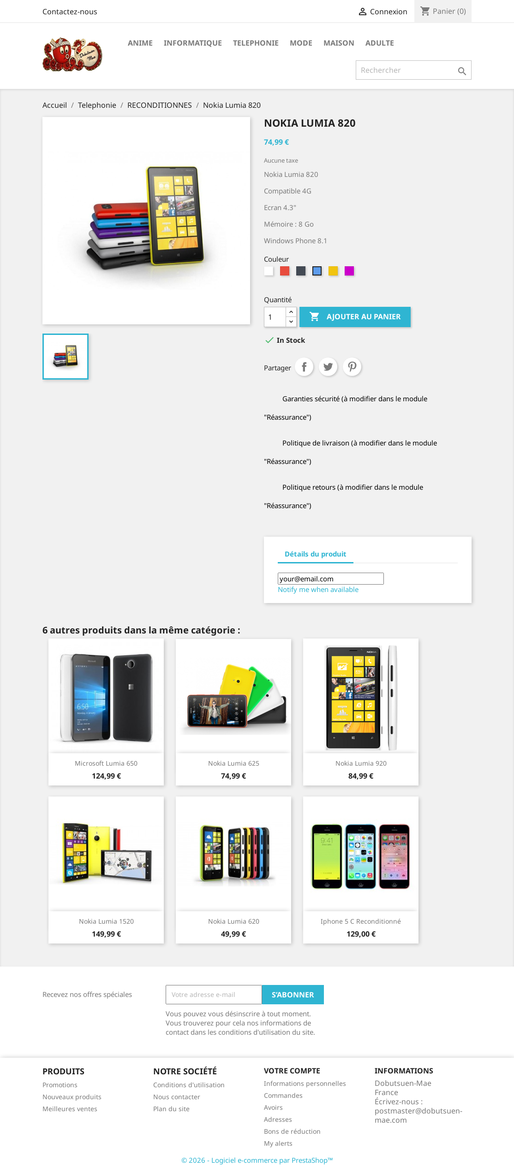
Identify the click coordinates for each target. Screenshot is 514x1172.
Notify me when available (318, 589)
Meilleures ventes (69, 1108)
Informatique (193, 43)
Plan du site (171, 1108)
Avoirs (273, 1107)
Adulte (379, 43)
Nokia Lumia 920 (361, 763)
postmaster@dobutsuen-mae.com (418, 1115)
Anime (140, 43)
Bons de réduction (292, 1131)
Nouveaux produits (72, 1096)
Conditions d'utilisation (189, 1084)
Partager (304, 366)
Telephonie (256, 43)
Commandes (283, 1095)
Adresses (278, 1119)
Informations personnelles (305, 1083)
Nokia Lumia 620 (233, 921)
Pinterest (352, 366)
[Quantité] (275, 317)
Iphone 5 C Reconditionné (361, 921)
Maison (338, 43)
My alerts (278, 1143)
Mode (301, 43)
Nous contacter (176, 1096)
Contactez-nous (69, 11)
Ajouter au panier (355, 317)
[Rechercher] (414, 70)
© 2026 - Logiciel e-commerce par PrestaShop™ (257, 1160)
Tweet (328, 366)
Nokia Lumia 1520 (106, 921)
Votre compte (292, 1071)
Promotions (60, 1084)
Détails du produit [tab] (316, 553)
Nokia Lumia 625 (233, 763)
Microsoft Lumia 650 (106, 763)
